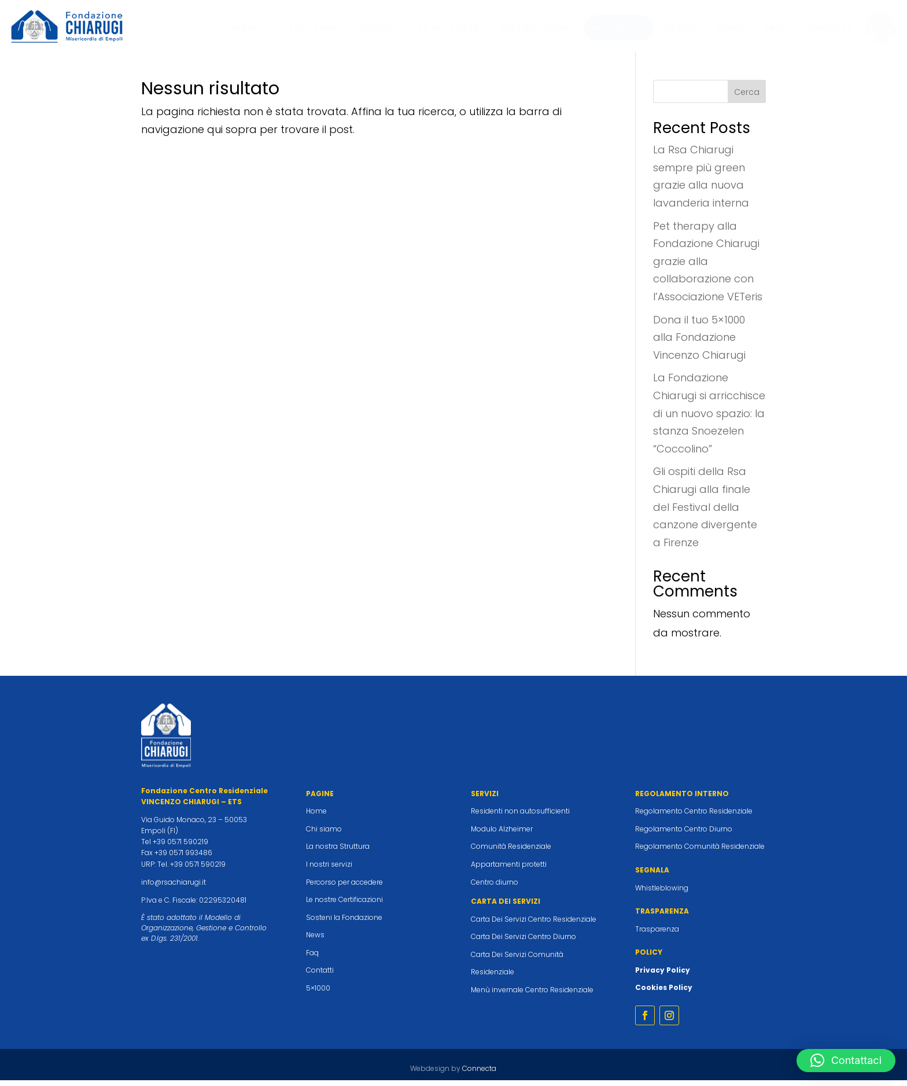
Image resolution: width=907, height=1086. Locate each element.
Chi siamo (324, 835)
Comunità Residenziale (511, 852)
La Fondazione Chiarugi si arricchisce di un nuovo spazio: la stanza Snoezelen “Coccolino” (709, 418)
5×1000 (318, 994)
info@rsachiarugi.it (173, 888)
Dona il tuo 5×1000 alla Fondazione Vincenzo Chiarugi (699, 343)
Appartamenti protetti (509, 870)
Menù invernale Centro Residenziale (532, 995)
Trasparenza (657, 935)
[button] (846, 1060)
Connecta (479, 1074)
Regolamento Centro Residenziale (694, 817)
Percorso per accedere (344, 888)
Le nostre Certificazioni (344, 905)
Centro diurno (494, 888)
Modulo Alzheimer (502, 835)
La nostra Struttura (338, 852)
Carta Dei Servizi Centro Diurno (523, 942)
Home (316, 817)
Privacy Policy (662, 976)
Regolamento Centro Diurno (683, 835)
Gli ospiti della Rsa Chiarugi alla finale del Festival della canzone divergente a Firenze (705, 512)
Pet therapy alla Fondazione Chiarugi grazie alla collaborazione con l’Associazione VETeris (707, 267)
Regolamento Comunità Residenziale (700, 852)
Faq (312, 958)
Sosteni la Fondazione (344, 923)
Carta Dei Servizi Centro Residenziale (533, 925)
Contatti (320, 976)
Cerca (746, 98)
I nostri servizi (329, 870)
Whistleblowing (661, 894)
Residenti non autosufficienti (520, 817)
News (315, 940)
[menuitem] (238, 28)
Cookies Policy (663, 993)
